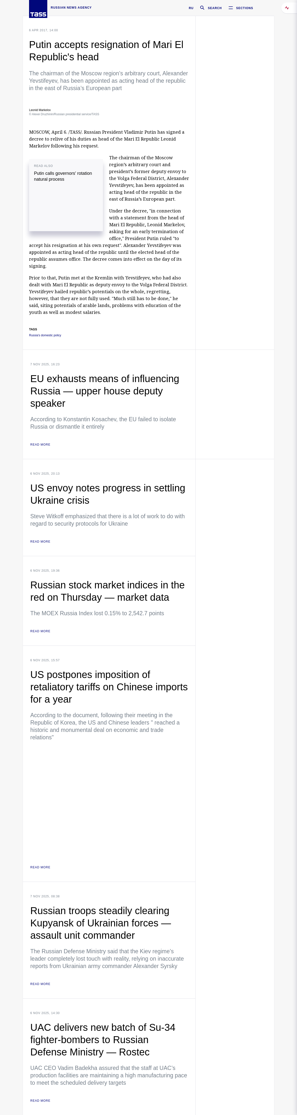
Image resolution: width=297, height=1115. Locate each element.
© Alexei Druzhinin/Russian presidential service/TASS (64, 114)
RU (191, 8)
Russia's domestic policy (45, 335)
